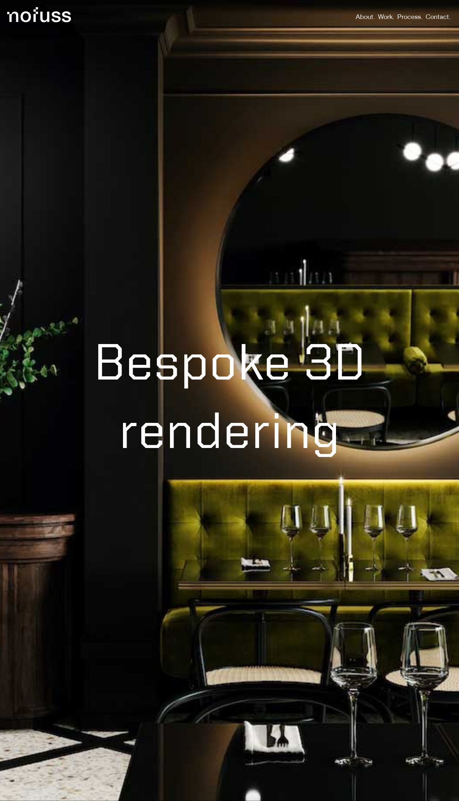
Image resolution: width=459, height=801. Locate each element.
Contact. (438, 17)
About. (365, 17)
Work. (386, 17)
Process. (410, 17)
